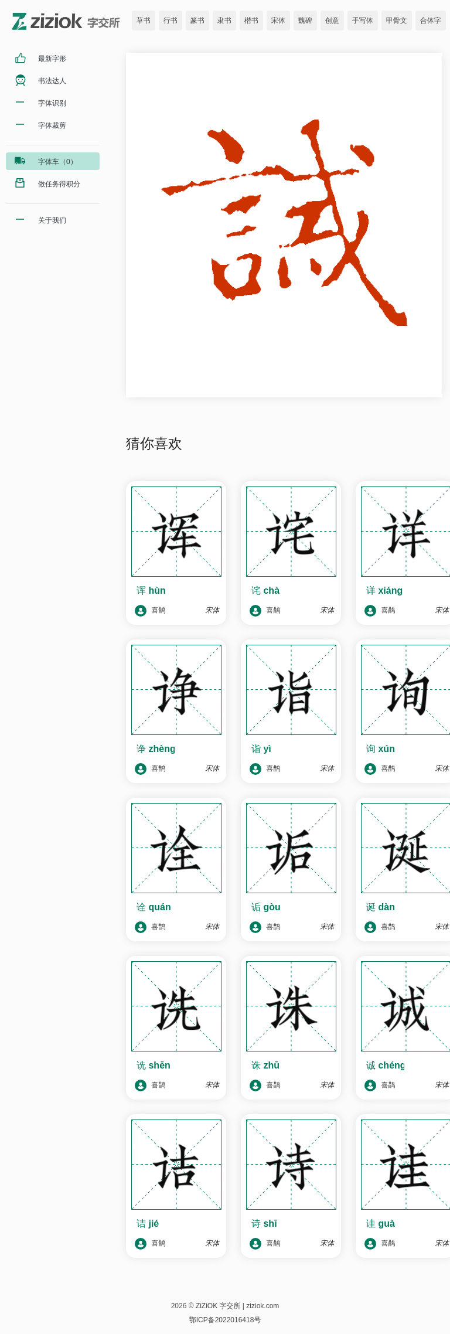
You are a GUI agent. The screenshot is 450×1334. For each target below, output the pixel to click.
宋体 (278, 20)
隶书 (224, 20)
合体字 (430, 20)
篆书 (197, 20)
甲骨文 (396, 20)
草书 (144, 20)
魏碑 (305, 20)
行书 (170, 20)
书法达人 (52, 81)
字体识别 (52, 103)
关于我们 (52, 220)
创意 (332, 20)
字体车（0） (57, 162)
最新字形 (52, 59)
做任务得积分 (59, 184)
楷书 (251, 20)
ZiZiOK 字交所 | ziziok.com (237, 1306)
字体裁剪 (52, 125)
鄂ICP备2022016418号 (225, 1320)
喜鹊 (150, 611)
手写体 (362, 20)
